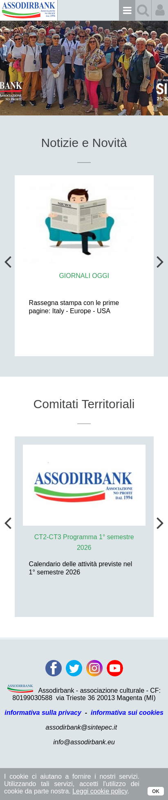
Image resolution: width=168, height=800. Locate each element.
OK (155, 791)
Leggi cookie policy (99, 791)
